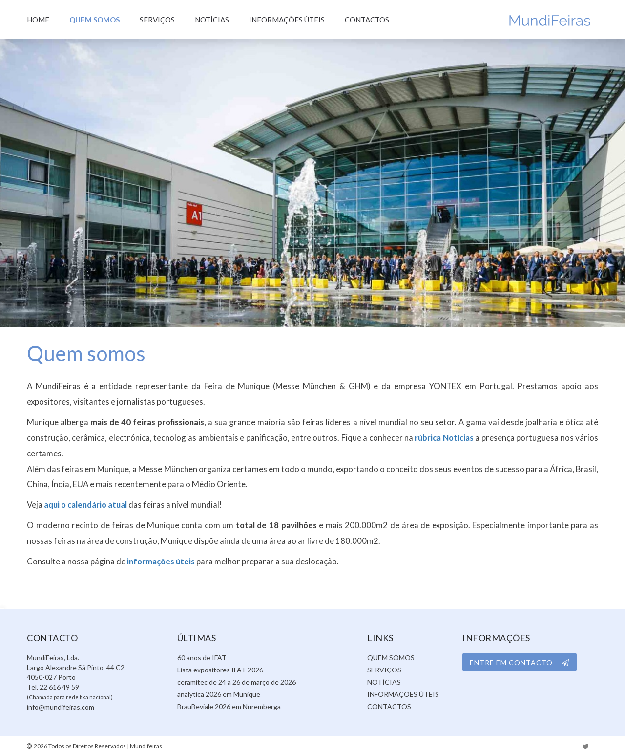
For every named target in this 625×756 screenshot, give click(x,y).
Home (38, 19)
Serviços (157, 19)
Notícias (212, 19)
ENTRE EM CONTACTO (519, 662)
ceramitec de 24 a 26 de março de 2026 (236, 682)
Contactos (367, 19)
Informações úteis (287, 19)
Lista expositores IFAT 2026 (220, 670)
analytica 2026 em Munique (218, 694)
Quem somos (94, 19)
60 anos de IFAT (202, 657)
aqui (52, 504)
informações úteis (161, 561)
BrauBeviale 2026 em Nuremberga (229, 706)
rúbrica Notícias (444, 437)
